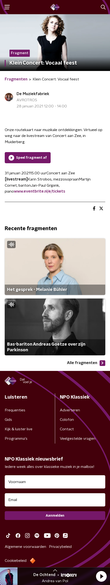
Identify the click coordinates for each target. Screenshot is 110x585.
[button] (101, 576)
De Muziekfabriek (33, 94)
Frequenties (15, 410)
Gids (8, 420)
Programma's (16, 438)
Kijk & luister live (18, 429)
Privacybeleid (60, 547)
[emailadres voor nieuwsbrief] (55, 499)
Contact (67, 429)
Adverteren (70, 410)
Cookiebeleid (15, 561)
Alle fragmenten (86, 363)
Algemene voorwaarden (25, 547)
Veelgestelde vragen (77, 438)
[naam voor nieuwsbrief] (55, 481)
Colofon (67, 420)
